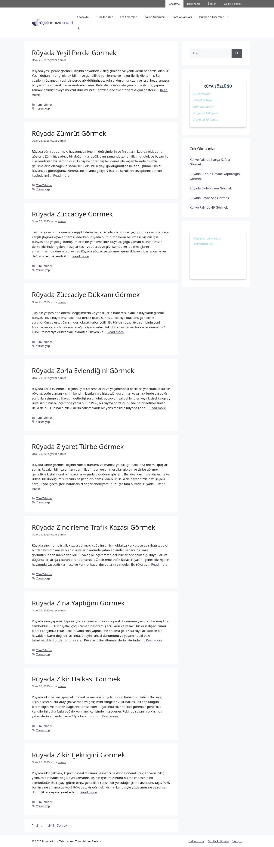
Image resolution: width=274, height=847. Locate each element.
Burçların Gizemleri (216, 17)
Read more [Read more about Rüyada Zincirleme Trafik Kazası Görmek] (159, 564)
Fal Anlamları (128, 17)
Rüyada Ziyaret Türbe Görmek (78, 446)
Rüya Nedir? (202, 93)
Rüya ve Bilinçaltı (205, 119)
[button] (78, 28)
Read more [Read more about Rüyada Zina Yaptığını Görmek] (154, 640)
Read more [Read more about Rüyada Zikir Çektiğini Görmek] (88, 792)
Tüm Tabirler (104, 17)
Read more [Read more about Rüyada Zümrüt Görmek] (61, 175)
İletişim (212, 3)
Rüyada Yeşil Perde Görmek (74, 52)
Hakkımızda (194, 3)
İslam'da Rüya (203, 100)
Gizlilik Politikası (233, 3)
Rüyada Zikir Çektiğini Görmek (78, 754)
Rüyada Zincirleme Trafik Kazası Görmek (93, 527)
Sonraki (64, 825)
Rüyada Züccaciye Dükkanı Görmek (86, 294)
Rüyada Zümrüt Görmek (69, 133)
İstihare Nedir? (203, 106)
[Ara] (237, 53)
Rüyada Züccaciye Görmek (72, 213)
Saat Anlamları (182, 17)
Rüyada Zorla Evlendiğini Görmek (83, 370)
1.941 (50, 825)
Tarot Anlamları (155, 17)
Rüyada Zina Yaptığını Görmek (78, 602)
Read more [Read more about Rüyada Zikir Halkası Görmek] (110, 716)
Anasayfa (174, 3)
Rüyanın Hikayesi (205, 113)
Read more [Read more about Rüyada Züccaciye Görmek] (80, 256)
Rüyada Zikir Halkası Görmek (76, 678)
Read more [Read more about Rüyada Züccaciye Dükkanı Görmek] (115, 332)
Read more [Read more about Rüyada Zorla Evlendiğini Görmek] (157, 408)
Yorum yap (43, 108)
